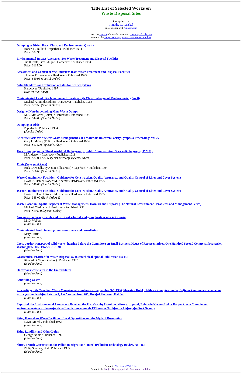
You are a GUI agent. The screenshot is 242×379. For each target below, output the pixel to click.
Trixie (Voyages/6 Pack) (32, 164)
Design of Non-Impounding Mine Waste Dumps (47, 111)
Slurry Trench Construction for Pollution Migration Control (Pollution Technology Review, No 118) (81, 344)
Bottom (103, 34)
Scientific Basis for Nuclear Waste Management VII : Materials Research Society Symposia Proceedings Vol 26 (88, 137)
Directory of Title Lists (141, 34)
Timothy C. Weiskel (121, 24)
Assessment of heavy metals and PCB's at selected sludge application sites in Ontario (71, 217)
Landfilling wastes (28, 279)
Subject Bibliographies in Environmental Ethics (127, 37)
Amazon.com (130, 27)
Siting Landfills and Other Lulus (38, 331)
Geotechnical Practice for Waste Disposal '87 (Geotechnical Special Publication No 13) (72, 256)
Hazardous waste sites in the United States (44, 270)
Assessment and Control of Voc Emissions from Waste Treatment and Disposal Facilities (73, 71)
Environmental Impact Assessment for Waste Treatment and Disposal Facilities (68, 58)
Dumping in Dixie (28, 124)
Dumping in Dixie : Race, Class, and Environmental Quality (55, 45)
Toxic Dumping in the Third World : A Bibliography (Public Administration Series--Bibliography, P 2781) (85, 151)
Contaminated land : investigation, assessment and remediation (57, 230)
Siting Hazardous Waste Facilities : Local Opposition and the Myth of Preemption (69, 318)
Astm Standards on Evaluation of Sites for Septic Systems (54, 85)
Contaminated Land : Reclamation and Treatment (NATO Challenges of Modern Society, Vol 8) (78, 98)
